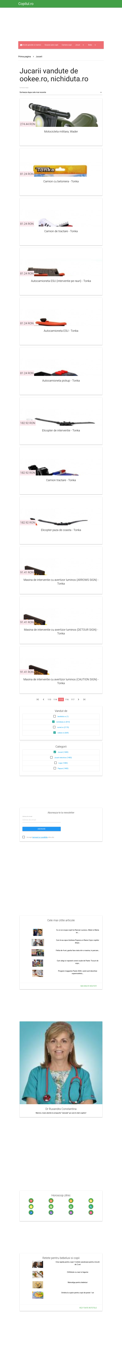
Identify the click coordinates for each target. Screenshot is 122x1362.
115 (61, 699)
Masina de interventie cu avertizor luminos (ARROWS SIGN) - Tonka (61, 581)
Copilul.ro (26, 4)
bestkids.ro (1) (63, 717)
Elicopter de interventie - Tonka (61, 430)
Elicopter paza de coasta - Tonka (61, 530)
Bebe (92, 45)
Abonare (42, 829)
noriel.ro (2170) (63, 727)
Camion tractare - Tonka (61, 480)
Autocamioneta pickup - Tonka (61, 380)
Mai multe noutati (89, 986)
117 (72, 699)
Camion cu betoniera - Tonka (61, 181)
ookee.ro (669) (63, 733)
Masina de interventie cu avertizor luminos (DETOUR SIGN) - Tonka (61, 631)
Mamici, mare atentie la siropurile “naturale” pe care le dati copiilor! (61, 1113)
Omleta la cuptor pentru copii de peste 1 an (77, 1293)
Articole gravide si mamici (31, 45)
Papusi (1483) (63, 769)
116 (66, 699)
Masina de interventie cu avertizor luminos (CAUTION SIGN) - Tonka (61, 681)
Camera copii (67, 45)
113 (49, 699)
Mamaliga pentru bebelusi (78, 1282)
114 (55, 699)
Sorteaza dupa (24, 87)
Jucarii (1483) (63, 752)
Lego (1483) (63, 763)
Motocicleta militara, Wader (61, 131)
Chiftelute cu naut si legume (77, 1272)
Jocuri (80, 45)
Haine (39, 52)
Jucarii (26, 52)
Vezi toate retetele (88, 1308)
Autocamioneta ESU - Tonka (61, 330)
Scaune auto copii (51, 45)
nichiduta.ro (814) (63, 722)
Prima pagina (24, 56)
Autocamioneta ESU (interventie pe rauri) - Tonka (61, 281)
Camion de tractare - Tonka (61, 231)
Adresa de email (27, 816)
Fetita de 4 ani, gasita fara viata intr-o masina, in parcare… (77, 950)
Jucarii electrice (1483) (63, 758)
